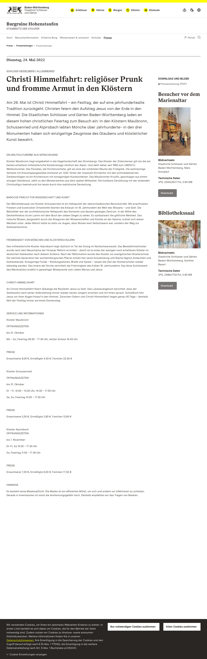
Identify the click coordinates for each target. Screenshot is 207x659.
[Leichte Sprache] (184, 10)
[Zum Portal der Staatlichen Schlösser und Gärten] (27, 10)
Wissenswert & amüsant (74, 37)
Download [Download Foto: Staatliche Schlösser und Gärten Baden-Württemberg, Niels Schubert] (167, 193)
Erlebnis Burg (49, 37)
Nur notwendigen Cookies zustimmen (133, 626)
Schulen (96, 37)
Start (9, 37)
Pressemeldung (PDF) (173, 83)
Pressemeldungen (24, 46)
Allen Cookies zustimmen (181, 626)
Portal (189, 38)
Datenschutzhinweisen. (20, 640)
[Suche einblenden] (199, 37)
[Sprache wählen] (199, 10)
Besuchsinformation (27, 37)
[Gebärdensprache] (192, 10)
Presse (108, 37)
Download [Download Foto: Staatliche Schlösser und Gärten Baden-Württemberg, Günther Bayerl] (167, 285)
